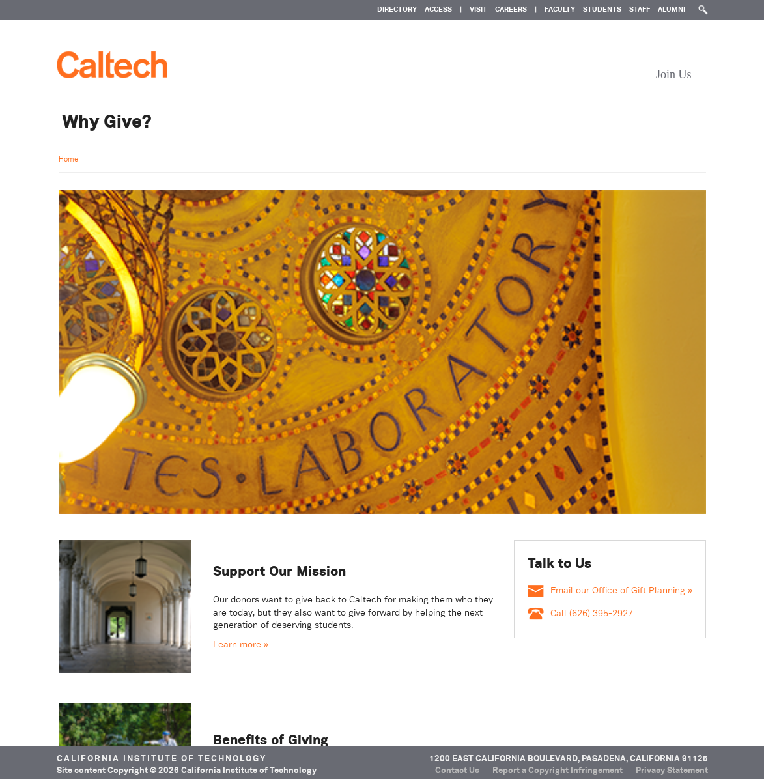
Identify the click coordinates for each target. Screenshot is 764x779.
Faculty (560, 9)
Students (602, 9)
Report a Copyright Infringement (557, 770)
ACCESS (438, 9)
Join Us (674, 74)
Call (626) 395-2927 (580, 612)
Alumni (671, 9)
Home (68, 159)
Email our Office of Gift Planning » (610, 590)
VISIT (478, 9)
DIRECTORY (397, 9)
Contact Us (457, 770)
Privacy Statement (672, 770)
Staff (639, 9)
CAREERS (511, 9)
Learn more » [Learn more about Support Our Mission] (240, 644)
